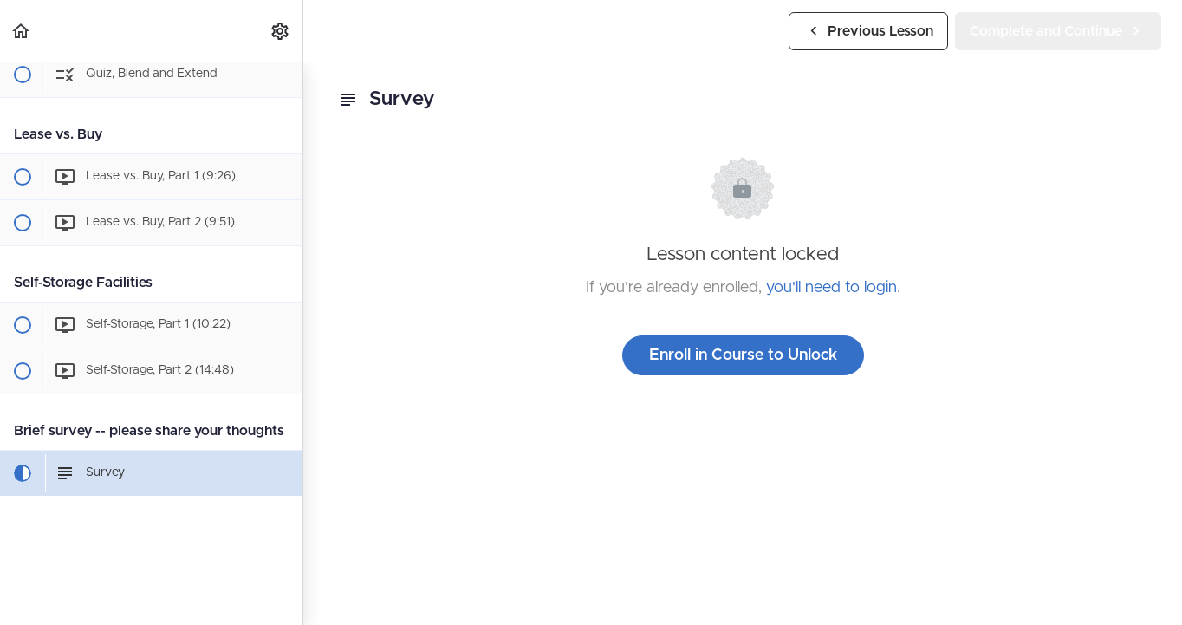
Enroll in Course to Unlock (743, 355)
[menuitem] (280, 31)
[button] (21, 31)
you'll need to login (831, 288)
